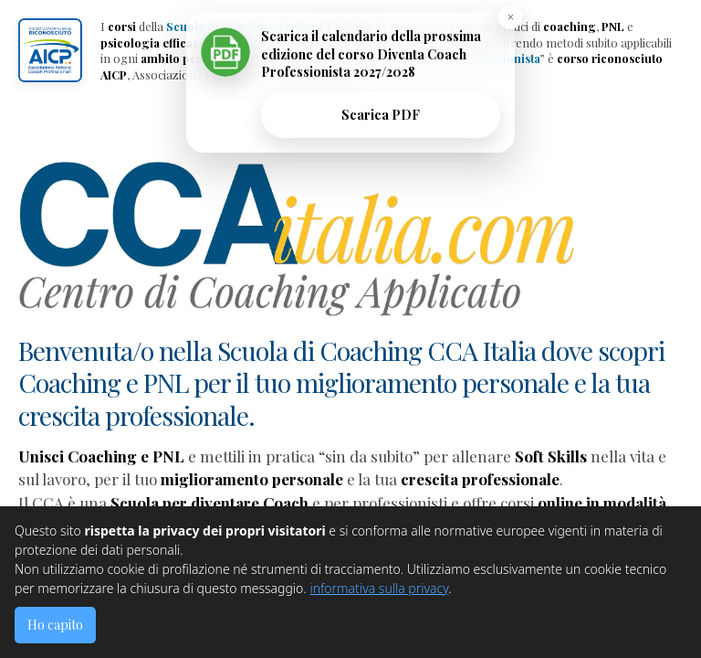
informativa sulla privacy (378, 588)
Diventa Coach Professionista (460, 58)
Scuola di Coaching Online (241, 26)
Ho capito (55, 624)
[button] (50, 50)
